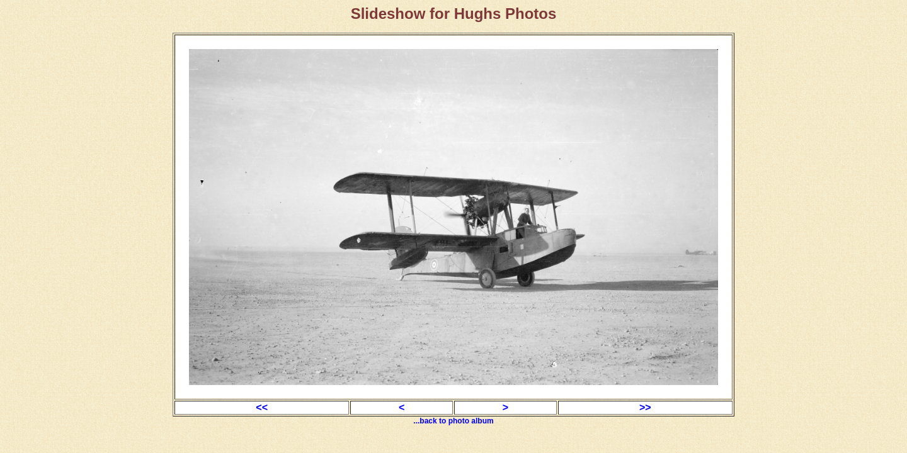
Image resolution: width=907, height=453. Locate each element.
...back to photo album (453, 421)
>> (645, 407)
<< (262, 407)
